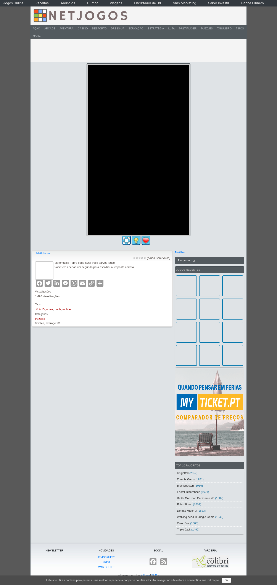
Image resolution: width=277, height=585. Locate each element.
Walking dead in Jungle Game (195, 517)
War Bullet (106, 567)
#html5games (44, 309)
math (58, 309)
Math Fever (43, 253)
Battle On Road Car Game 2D (195, 498)
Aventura (66, 28)
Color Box (183, 523)
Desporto (99, 28)
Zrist (106, 562)
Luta (171, 28)
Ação (36, 28)
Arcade (49, 28)
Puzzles (207, 28)
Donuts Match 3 (187, 510)
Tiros (240, 28)
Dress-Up (117, 28)
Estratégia (156, 28)
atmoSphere (106, 557)
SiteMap (155, 575)
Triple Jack (183, 529)
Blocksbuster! (185, 485)
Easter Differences (188, 491)
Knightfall (182, 473)
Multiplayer (188, 28)
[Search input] (207, 260)
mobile (66, 309)
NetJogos (145, 575)
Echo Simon (184, 504)
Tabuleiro (224, 28)
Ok (226, 580)
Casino (83, 28)
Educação (136, 28)
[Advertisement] (135, 50)
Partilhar (180, 252)
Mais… (37, 35)
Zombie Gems (186, 479)
